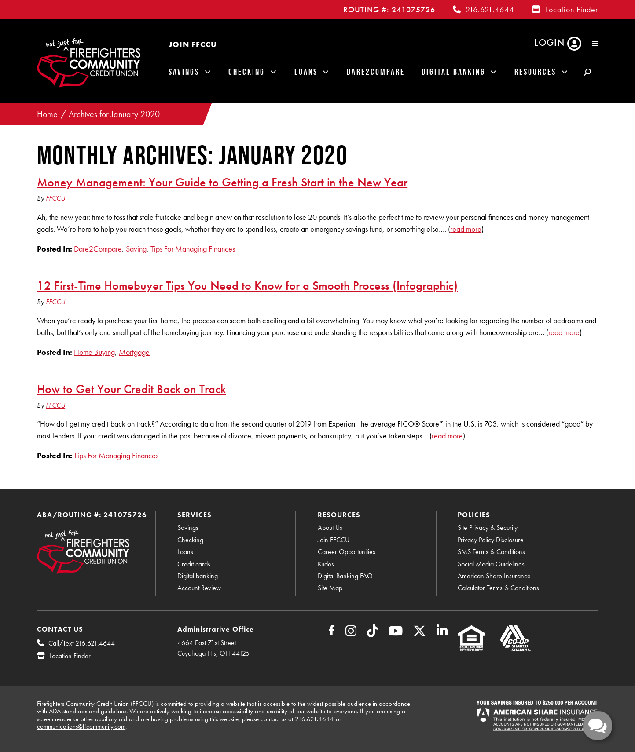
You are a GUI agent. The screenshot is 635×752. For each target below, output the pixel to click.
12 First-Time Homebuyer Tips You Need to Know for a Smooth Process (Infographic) (247, 285)
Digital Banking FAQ (345, 576)
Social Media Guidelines (491, 564)
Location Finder (572, 9)
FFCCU (55, 198)
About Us (330, 527)
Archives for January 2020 (114, 114)
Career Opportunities (346, 552)
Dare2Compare (376, 72)
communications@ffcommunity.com (81, 726)
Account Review (199, 588)
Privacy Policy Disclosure (491, 540)
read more (465, 229)
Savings (184, 72)
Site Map (330, 588)
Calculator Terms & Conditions (498, 588)
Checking (246, 72)
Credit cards (193, 564)
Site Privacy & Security (488, 527)
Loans (306, 72)
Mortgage (134, 352)
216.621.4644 (490, 9)
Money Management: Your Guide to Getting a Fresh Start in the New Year (222, 182)
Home (47, 114)
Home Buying (94, 352)
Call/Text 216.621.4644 (81, 643)
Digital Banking (453, 72)
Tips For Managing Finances (192, 249)
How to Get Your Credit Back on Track (131, 389)
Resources (535, 72)
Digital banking (197, 576)
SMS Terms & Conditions (491, 552)
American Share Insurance (494, 576)
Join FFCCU (193, 44)
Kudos (326, 564)
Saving (136, 249)
